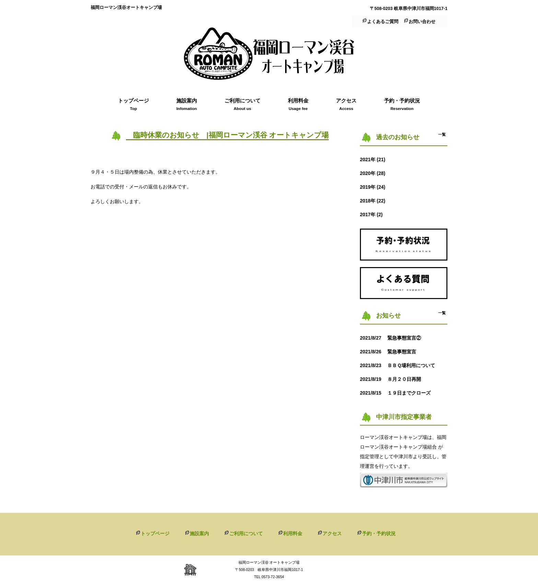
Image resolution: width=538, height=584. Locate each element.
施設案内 (199, 533)
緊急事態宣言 (390, 351)
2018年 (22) (372, 200)
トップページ (155, 533)
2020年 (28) (372, 173)
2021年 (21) (372, 159)
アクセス (332, 533)
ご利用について (246, 533)
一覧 (442, 134)
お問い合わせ (422, 21)
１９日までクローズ (397, 393)
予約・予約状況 (379, 533)
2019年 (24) (372, 187)
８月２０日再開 (393, 379)
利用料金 (292, 533)
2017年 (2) (371, 214)
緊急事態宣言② (393, 338)
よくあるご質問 (382, 21)
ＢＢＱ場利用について (402, 365)
